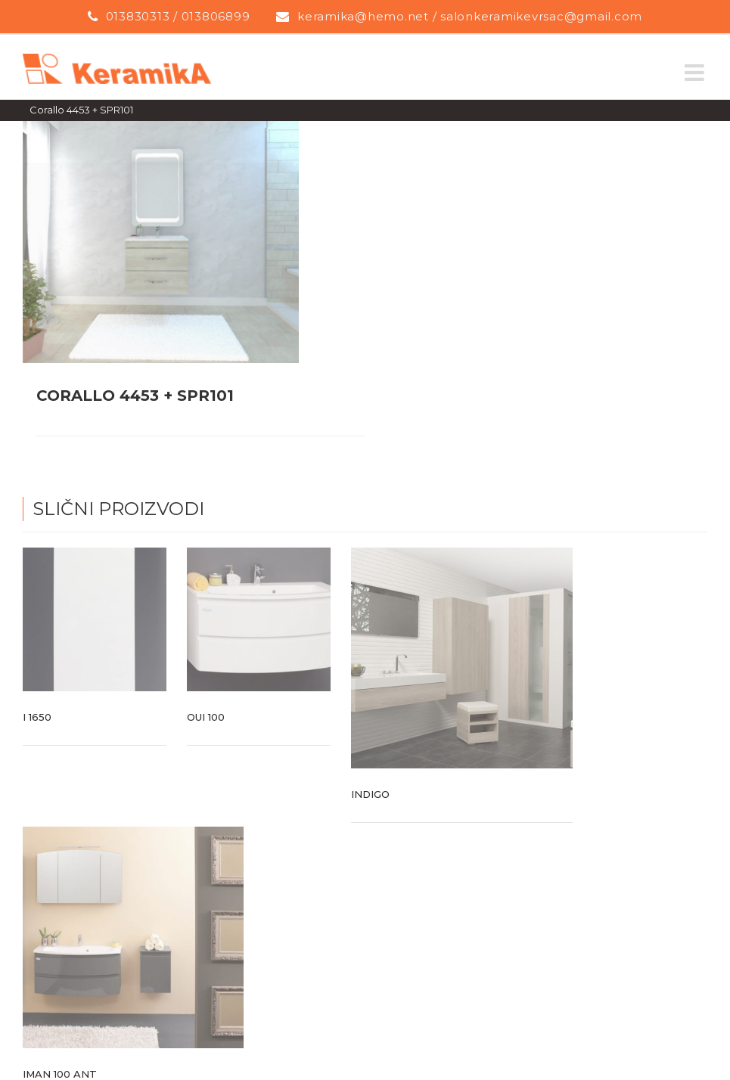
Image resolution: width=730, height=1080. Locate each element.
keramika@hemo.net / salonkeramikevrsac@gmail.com (469, 16)
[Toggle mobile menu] (696, 72)
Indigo (370, 794)
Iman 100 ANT (60, 1074)
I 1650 (37, 717)
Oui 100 (206, 717)
